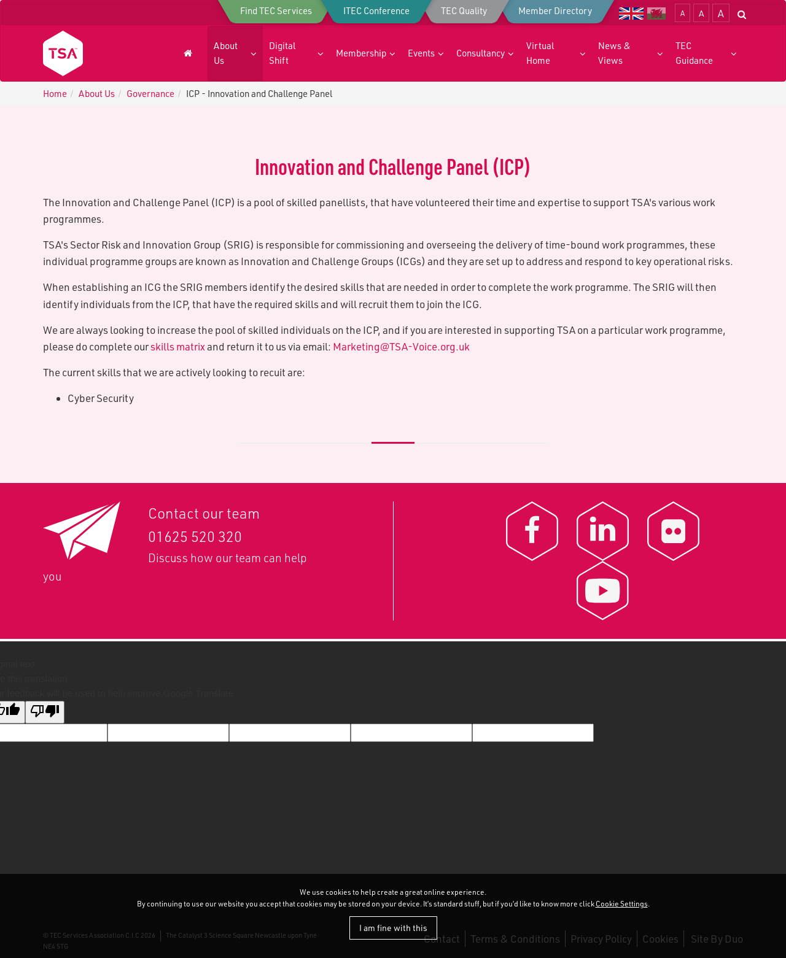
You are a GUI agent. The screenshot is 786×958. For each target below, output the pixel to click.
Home (55, 93)
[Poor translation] (44, 712)
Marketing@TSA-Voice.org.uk (401, 346)
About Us (97, 93)
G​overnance (150, 93)
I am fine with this (393, 927)
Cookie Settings (622, 903)
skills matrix (177, 346)
